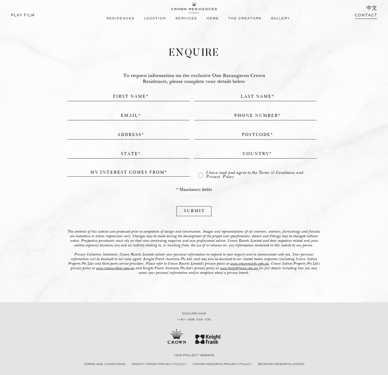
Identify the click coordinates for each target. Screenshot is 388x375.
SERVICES (186, 18)
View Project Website (194, 355)
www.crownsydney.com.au (115, 268)
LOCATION (155, 18)
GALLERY (280, 18)
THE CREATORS (244, 18)
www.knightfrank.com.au (239, 268)
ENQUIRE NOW (194, 313)
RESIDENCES (120, 18)
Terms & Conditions (277, 173)
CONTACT (366, 15)
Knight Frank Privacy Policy (159, 364)
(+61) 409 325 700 (194, 319)
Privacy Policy (220, 177)
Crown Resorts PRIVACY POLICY (223, 364)
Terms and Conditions (105, 364)
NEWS (212, 18)
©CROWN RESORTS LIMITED (281, 364)
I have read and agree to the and (255, 175)
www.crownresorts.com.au (249, 264)
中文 (371, 8)
